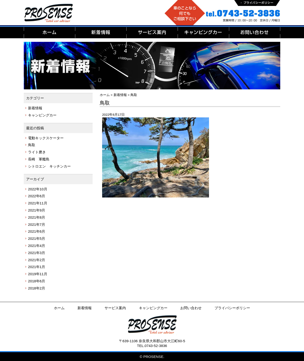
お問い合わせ (191, 308)
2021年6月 (36, 231)
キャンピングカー (42, 115)
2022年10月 (37, 189)
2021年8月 (36, 217)
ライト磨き (37, 152)
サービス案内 (115, 308)
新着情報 (35, 108)
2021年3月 (36, 253)
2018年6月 (36, 281)
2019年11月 (37, 274)
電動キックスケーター (46, 138)
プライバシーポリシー (232, 308)
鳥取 (31, 145)
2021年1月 (36, 267)
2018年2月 (36, 288)
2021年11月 (37, 203)
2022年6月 (36, 196)
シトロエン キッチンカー (49, 166)
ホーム (59, 308)
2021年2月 (36, 260)
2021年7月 (36, 224)
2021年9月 (36, 210)
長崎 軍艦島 (38, 159)
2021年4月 (36, 246)
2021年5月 (36, 238)
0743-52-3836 (156, 346)
